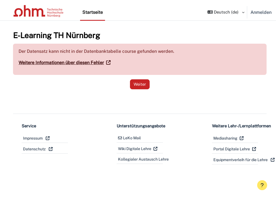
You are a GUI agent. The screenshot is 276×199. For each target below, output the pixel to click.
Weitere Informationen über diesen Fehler (61, 62)
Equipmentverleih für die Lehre (227, 160)
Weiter (135, 84)
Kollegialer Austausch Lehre (135, 159)
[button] (225, 12)
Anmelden (261, 12)
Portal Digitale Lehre (224, 149)
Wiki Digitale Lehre (130, 148)
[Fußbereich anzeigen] (262, 185)
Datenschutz (35, 149)
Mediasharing (218, 138)
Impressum (33, 138)
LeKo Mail (128, 138)
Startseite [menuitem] (92, 12)
